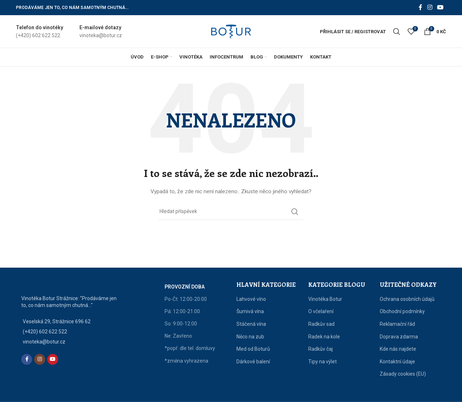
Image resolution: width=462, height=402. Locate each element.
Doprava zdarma (399, 337)
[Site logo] (231, 31)
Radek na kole (324, 337)
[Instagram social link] (430, 7)
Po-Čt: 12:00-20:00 (186, 299)
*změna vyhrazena (186, 361)
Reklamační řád (397, 324)
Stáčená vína (251, 324)
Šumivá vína (250, 311)
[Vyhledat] (396, 31)
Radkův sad (321, 324)
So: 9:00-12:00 (181, 324)
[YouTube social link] (440, 7)
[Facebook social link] (420, 7)
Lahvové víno (251, 299)
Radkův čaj (320, 349)
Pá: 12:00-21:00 (182, 311)
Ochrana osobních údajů (407, 299)
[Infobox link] (39, 31)
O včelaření (321, 311)
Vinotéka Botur (325, 299)
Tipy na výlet (322, 361)
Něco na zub (250, 337)
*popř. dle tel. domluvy (190, 348)
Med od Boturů (253, 349)
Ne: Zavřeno (178, 336)
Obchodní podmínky (402, 311)
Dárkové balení (253, 361)
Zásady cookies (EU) (403, 374)
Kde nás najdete (398, 349)
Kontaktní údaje (397, 361)
